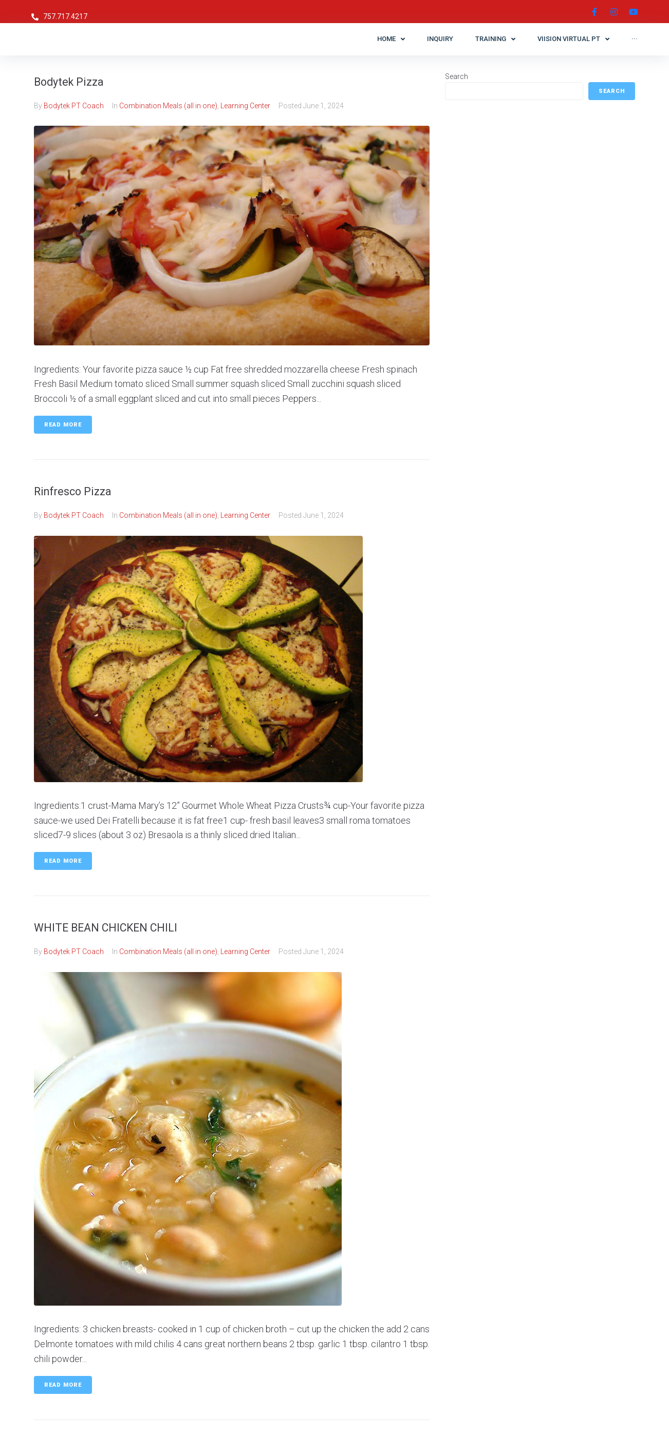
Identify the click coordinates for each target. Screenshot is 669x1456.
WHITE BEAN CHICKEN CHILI (124, 926)
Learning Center (245, 106)
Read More (63, 424)
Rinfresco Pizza (83, 490)
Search (456, 76)
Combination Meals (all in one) (168, 106)
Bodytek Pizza (78, 80)
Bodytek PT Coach (74, 106)
